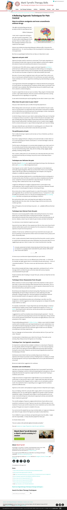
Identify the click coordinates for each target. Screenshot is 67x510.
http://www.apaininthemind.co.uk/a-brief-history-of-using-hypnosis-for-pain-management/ (33, 474)
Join (28, 502)
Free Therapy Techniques (11, 502)
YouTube (28, 456)
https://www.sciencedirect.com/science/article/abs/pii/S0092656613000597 (28, 470)
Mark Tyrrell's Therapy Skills (34, 2)
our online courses (32, 450)
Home (4, 502)
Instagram (38, 456)
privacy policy (17, 505)
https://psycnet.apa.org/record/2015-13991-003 (23, 472)
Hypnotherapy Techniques (29, 12)
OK (60, 508)
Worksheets (20, 502)
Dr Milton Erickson (33, 322)
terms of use (24, 505)
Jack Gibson (49, 67)
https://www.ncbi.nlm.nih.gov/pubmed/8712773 (23, 478)
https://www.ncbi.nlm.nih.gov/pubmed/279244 (23, 482)
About (31, 502)
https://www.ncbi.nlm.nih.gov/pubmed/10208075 (23, 480)
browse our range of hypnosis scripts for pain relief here (30, 426)
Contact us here (8, 505)
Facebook (14, 458)
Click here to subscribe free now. (24, 454)
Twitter (46, 456)
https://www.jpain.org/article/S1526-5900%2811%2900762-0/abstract (27, 476)
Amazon (43, 456)
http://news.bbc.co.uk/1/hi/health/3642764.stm (24, 483)
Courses (25, 502)
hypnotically (21, 165)
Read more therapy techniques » (27, 487)
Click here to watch (19, 439)
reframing (23, 163)
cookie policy (55, 508)
